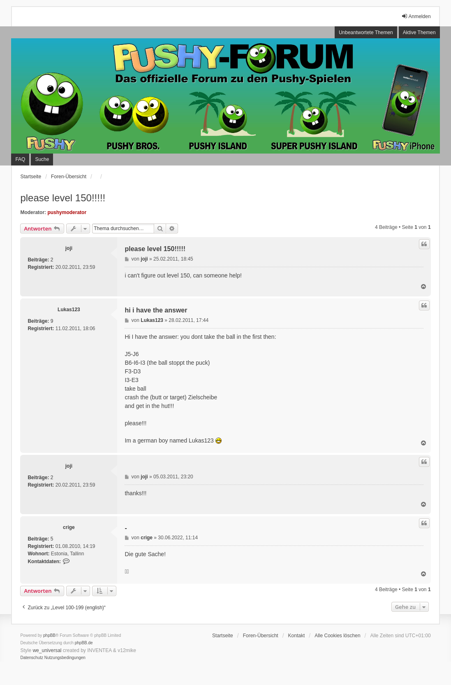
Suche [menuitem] (42, 159)
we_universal (46, 650)
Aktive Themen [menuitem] (419, 32)
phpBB (49, 635)
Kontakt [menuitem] (296, 635)
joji (68, 248)
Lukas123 (69, 309)
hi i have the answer (156, 310)
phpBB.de (84, 643)
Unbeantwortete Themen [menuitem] (366, 32)
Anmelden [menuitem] (416, 16)
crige (69, 527)
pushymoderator (66, 212)
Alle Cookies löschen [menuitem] (337, 635)
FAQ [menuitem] (20, 159)
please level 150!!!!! (62, 197)
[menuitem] (31, 658)
